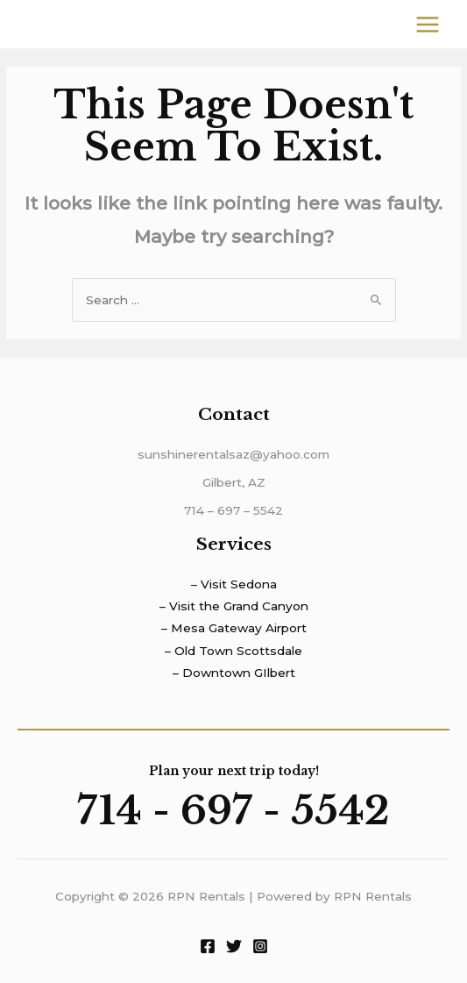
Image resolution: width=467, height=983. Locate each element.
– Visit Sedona (234, 584)
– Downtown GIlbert (234, 673)
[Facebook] (208, 946)
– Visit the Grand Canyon (233, 606)
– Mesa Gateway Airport (234, 628)
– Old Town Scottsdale (233, 651)
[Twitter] (234, 946)
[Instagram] (260, 946)
